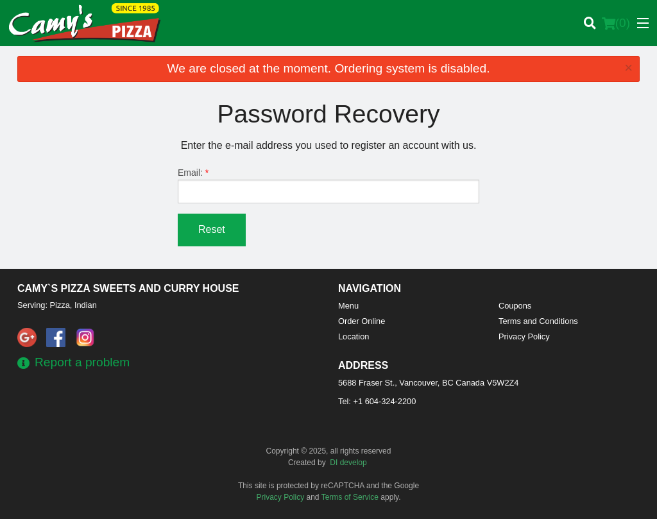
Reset (211, 229)
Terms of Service (350, 497)
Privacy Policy (524, 336)
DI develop (348, 462)
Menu (348, 306)
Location (353, 336)
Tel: (377, 401)
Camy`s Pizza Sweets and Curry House (128, 288)
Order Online (361, 321)
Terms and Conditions (538, 321)
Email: (328, 185)
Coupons (515, 306)
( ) (616, 23)
